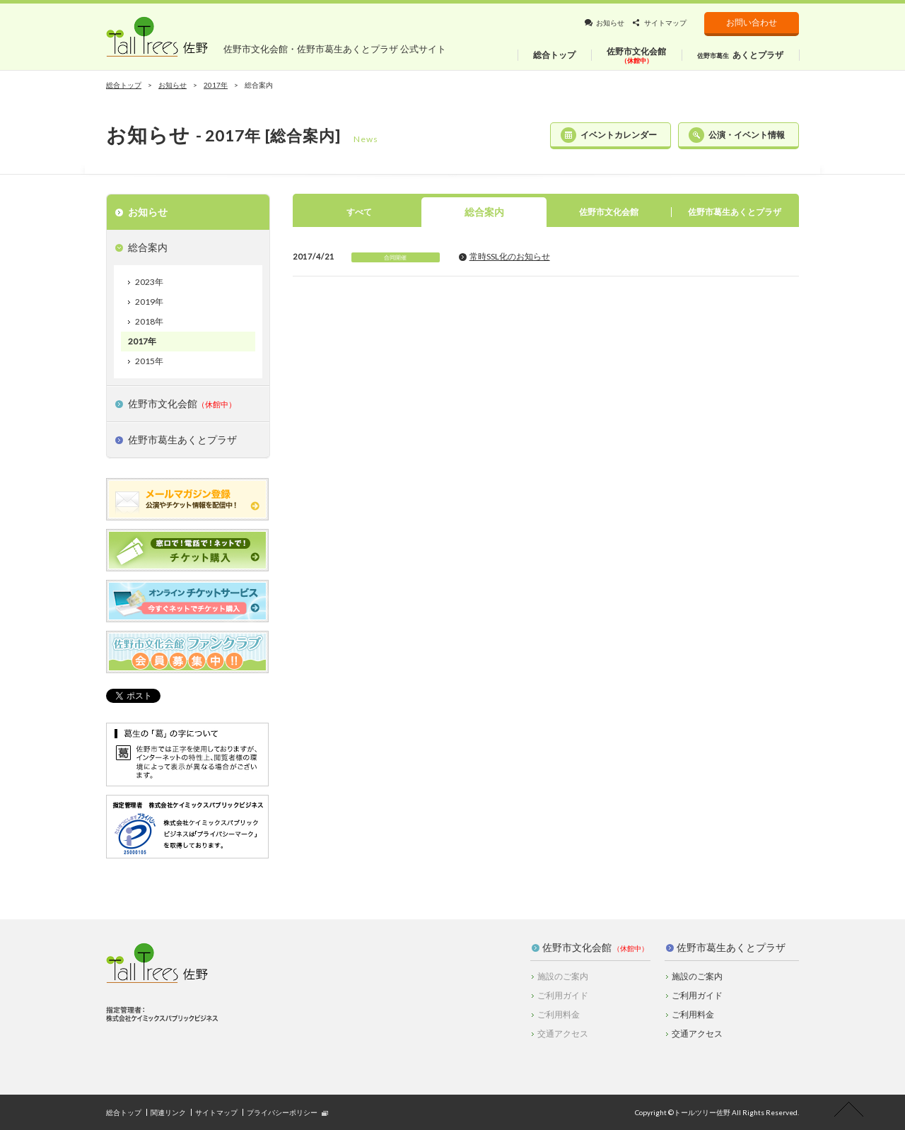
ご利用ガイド (697, 995)
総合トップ (123, 85)
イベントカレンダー (618, 134)
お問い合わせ (751, 22)
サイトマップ (665, 22)
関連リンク (168, 1112)
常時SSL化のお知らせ (509, 256)
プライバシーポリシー (282, 1112)
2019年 (149, 301)
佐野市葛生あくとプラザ (731, 947)
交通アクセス (697, 1033)
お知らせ (610, 22)
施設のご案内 (697, 976)
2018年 (149, 321)
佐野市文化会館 (577, 947)
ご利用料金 (693, 1014)
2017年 (142, 341)
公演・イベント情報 (746, 134)
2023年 (149, 281)
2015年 (149, 361)
